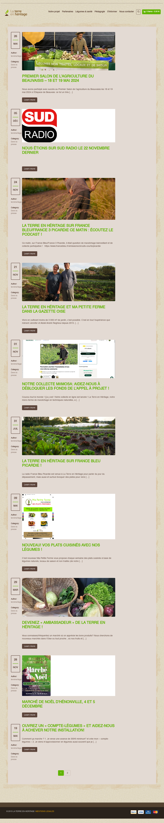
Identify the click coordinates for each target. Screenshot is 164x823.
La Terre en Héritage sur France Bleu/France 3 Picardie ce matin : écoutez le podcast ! (67, 230)
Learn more (29, 100)
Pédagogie (100, 12)
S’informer (112, 12)
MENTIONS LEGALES (45, 811)
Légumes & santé (83, 12)
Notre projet (54, 12)
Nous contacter (126, 12)
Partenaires (67, 12)
